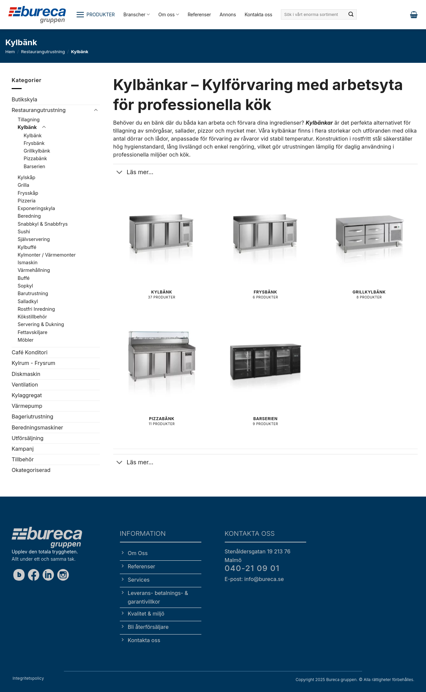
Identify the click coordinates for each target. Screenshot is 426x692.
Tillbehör (23, 459)
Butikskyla (24, 99)
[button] (95, 14)
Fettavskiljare (32, 332)
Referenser (199, 14)
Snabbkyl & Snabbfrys (43, 223)
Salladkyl (28, 301)
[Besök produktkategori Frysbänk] (265, 250)
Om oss (168, 14)
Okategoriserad (31, 470)
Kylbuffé (27, 247)
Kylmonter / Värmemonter (47, 255)
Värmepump (27, 406)
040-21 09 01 (252, 568)
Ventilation (25, 384)
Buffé (24, 278)
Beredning (29, 216)
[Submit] (351, 14)
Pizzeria (27, 200)
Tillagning (29, 119)
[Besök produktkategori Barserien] (265, 377)
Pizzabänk (35, 158)
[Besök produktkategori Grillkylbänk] (369, 250)
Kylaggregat (27, 395)
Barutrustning (33, 293)
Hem (10, 51)
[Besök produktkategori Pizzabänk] (161, 377)
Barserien (34, 166)
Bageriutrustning (32, 416)
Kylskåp (26, 177)
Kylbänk (27, 127)
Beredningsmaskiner (37, 427)
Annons (228, 14)
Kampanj (23, 448)
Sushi (24, 231)
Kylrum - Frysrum (33, 363)
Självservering (34, 239)
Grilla (23, 185)
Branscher (136, 14)
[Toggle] (96, 110)
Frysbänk (34, 143)
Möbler (26, 340)
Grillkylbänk (37, 151)
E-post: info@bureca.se (254, 579)
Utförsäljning (28, 437)
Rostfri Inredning (36, 309)
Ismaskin (28, 262)
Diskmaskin (26, 373)
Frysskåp (28, 192)
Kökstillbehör (32, 316)
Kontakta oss (258, 14)
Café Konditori (30, 352)
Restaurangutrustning (43, 51)
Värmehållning (34, 270)
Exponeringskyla (36, 208)
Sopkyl (25, 285)
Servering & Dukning (41, 324)
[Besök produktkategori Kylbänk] (161, 250)
